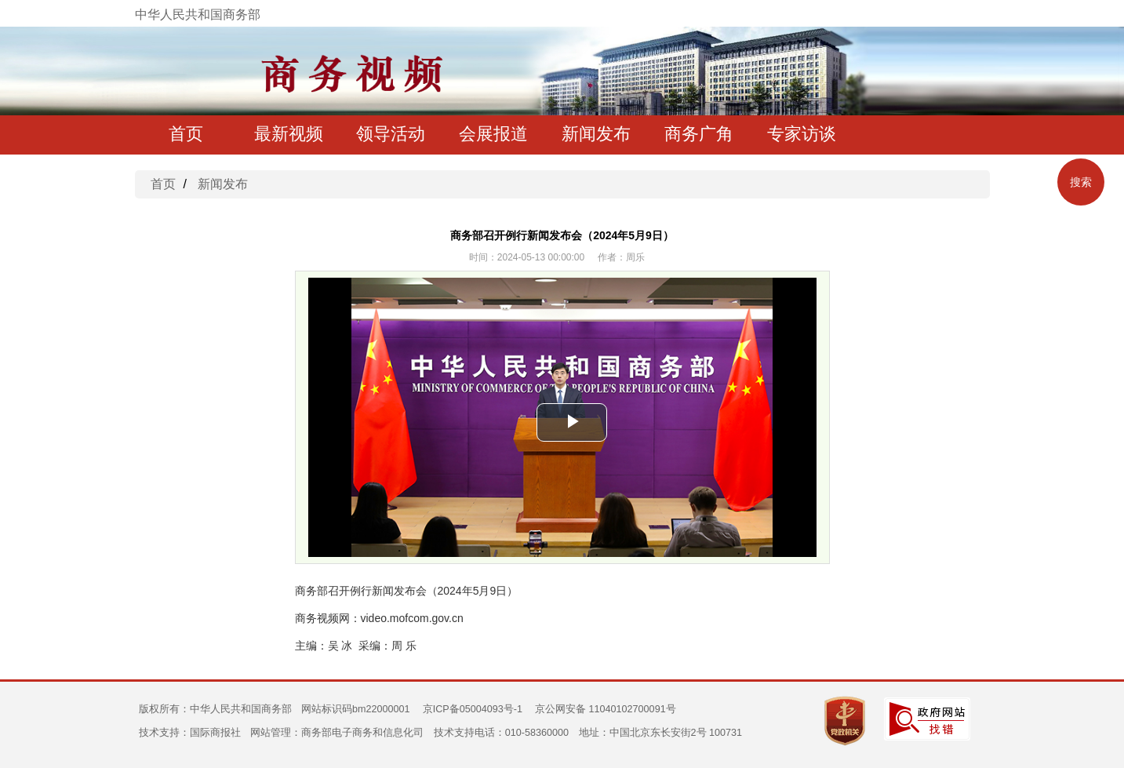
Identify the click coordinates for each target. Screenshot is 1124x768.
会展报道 (493, 134)
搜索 (1081, 182)
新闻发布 (596, 134)
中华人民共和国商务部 (197, 14)
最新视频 (288, 134)
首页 (186, 134)
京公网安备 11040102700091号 (605, 709)
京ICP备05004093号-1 (472, 709)
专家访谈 (801, 134)
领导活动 (390, 134)
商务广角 (698, 134)
